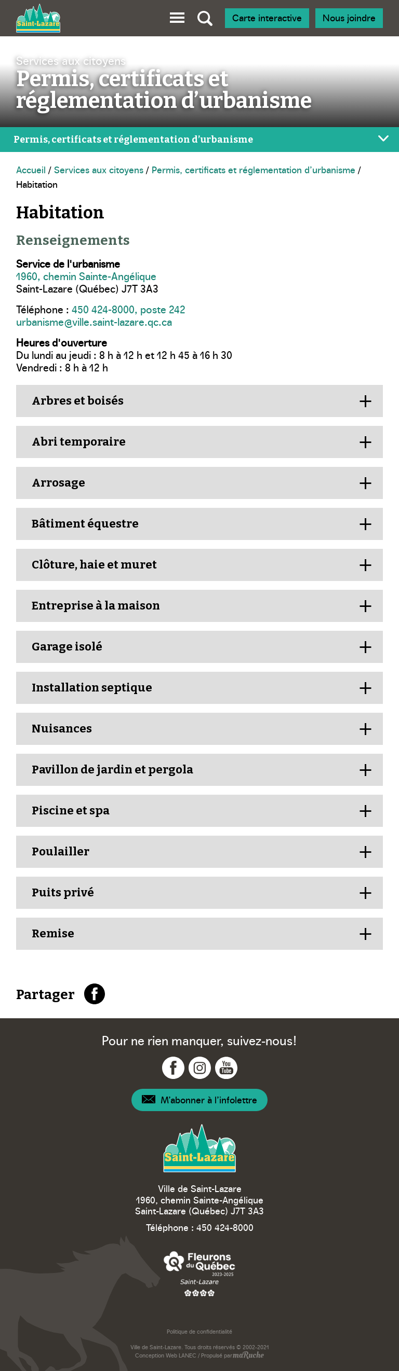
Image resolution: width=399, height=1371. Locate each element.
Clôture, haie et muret (94, 565)
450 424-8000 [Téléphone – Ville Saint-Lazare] (225, 1227)
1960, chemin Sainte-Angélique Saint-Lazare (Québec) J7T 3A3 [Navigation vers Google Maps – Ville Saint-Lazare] (199, 1205)
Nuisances (62, 729)
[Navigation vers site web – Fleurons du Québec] (199, 1273)
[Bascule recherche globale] (205, 18)
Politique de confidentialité (199, 1331)
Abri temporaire (79, 442)
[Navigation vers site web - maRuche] (248, 1356)
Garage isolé (67, 647)
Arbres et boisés (78, 401)
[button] (177, 16)
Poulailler (60, 851)
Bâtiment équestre (85, 524)
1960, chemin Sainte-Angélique (86, 275)
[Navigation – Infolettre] (199, 1100)
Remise (53, 933)
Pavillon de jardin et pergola (112, 770)
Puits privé (63, 892)
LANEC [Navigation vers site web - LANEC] (187, 1355)
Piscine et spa (71, 811)
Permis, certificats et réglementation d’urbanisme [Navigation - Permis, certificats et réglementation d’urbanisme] (253, 169)
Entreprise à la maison (96, 606)
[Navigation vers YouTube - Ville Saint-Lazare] (226, 1068)
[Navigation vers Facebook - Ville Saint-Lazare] (173, 1068)
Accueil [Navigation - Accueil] (31, 169)
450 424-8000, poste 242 (128, 308)
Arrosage (58, 483)
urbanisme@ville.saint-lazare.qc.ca (94, 321)
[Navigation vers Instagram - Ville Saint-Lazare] (200, 1068)
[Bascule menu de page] (199, 139)
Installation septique (92, 688)
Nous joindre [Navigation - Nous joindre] (349, 17)
